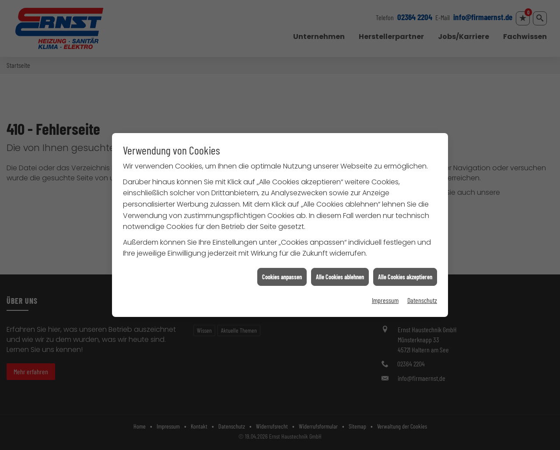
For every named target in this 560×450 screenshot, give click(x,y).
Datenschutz (422, 298)
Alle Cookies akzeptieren (405, 274)
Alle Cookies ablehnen (340, 274)
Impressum (385, 298)
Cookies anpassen (282, 274)
